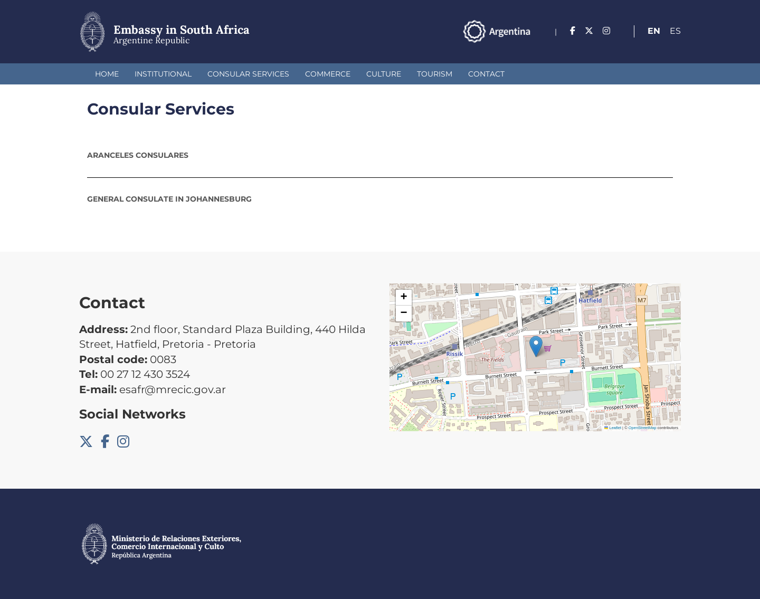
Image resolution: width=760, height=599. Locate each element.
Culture (383, 74)
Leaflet (612, 427)
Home (107, 74)
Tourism (434, 74)
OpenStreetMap (643, 427)
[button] (536, 346)
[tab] (380, 155)
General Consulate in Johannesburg (169, 199)
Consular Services (248, 74)
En (654, 31)
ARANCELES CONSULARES (137, 155)
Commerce (327, 74)
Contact (486, 74)
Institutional (163, 74)
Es (675, 31)
